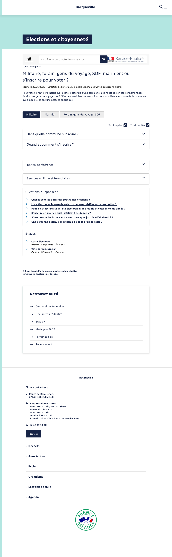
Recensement (41, 344)
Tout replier (118, 125)
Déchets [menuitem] (32, 446)
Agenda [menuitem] (32, 497)
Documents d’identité (46, 314)
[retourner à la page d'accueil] (85, 7)
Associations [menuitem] (35, 456)
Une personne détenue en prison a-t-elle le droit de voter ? (66, 221)
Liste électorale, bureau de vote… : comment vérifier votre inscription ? (73, 204)
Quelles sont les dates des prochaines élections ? (60, 199)
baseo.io (54, 274)
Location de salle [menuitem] (38, 487)
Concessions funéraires (47, 306)
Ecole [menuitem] (31, 466)
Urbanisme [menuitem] (34, 476)
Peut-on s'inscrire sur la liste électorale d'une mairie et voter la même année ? (78, 208)
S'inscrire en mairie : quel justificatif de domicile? (61, 213)
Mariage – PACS (42, 329)
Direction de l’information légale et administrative (51, 271)
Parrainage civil (42, 336)
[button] (86, 134)
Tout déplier (139, 125)
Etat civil (38, 321)
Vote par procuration (43, 249)
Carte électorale (40, 241)
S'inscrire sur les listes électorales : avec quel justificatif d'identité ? (72, 217)
